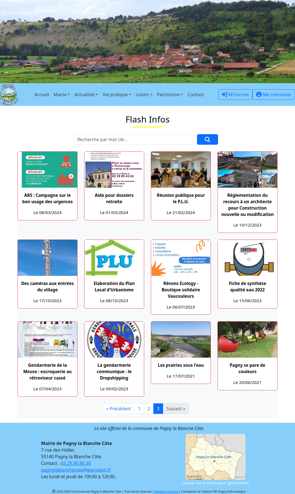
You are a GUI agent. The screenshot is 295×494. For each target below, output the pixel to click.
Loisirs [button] (142, 94)
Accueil (41, 94)
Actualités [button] (84, 94)
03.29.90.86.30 (76, 463)
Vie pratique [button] (115, 94)
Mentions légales (167, 491)
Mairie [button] (60, 94)
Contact (196, 94)
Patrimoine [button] (168, 94)
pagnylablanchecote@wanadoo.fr (76, 470)
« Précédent (118, 409)
